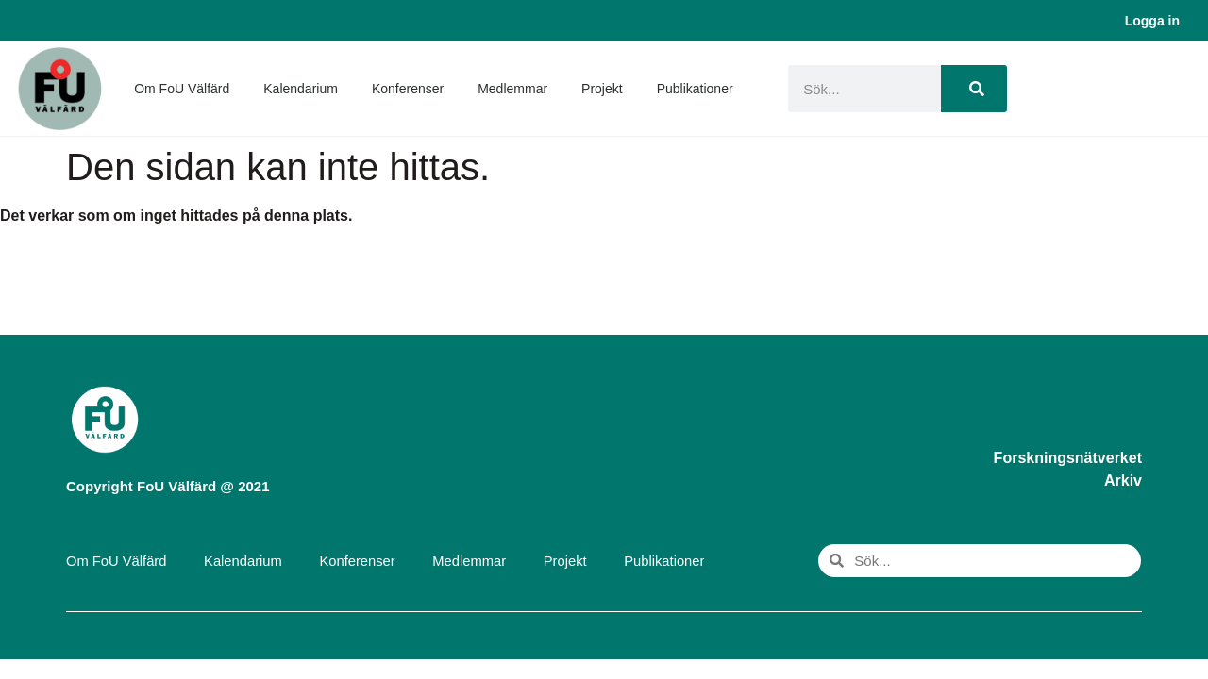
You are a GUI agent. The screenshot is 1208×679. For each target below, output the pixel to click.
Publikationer (695, 88)
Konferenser (408, 88)
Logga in (1152, 20)
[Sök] (974, 88)
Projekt (602, 88)
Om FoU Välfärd (181, 88)
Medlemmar (512, 88)
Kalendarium (300, 88)
